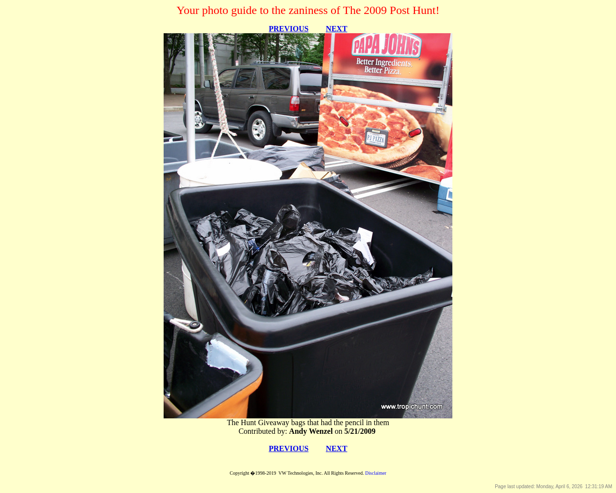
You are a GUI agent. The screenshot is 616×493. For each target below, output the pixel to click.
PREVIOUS (288, 29)
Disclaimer (375, 473)
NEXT (336, 29)
